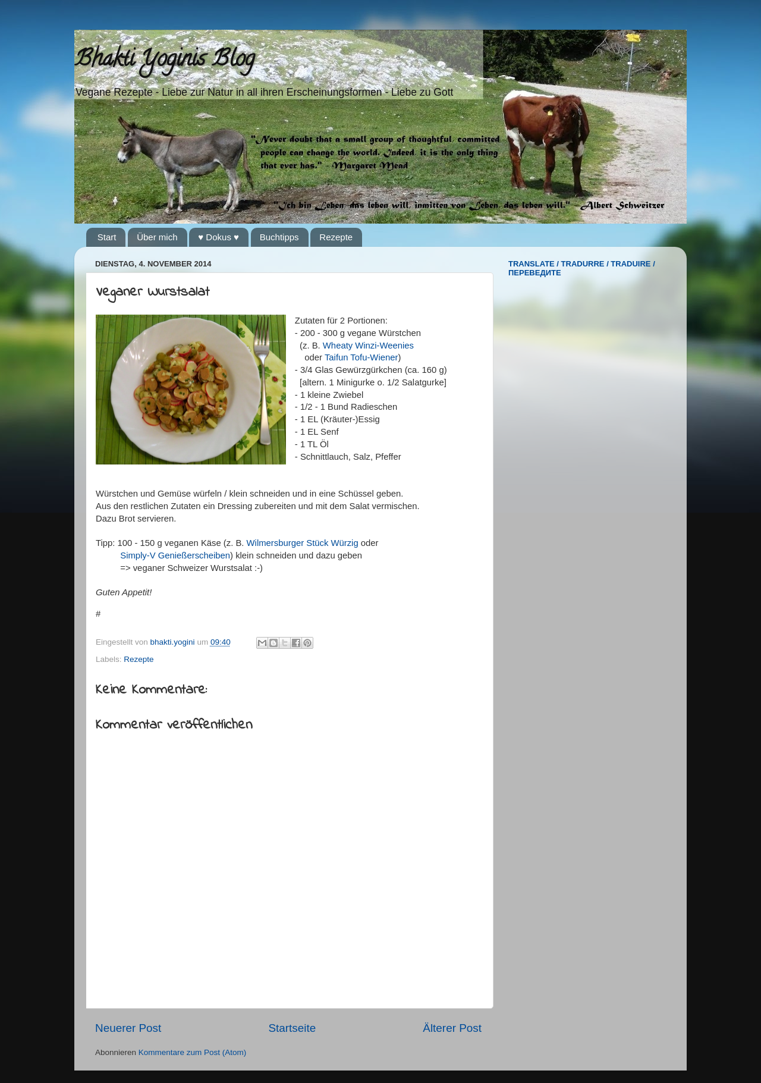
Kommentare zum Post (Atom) (193, 1052)
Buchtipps (279, 237)
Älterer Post (452, 1028)
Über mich (157, 237)
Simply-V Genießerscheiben (175, 555)
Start (107, 237)
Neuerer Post (128, 1028)
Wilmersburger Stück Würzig (303, 543)
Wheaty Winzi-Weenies (368, 345)
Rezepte (336, 237)
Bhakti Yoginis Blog (164, 61)
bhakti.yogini (173, 642)
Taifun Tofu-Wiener (361, 357)
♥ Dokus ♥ (218, 237)
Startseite (292, 1028)
